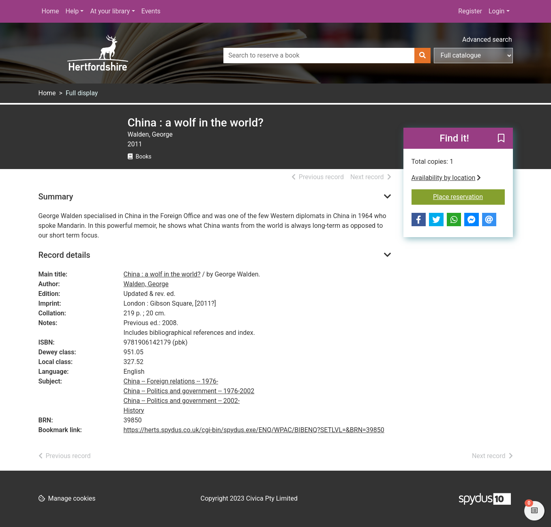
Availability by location (446, 178)
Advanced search (487, 39)
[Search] (422, 55)
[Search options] (473, 55)
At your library (110, 11)
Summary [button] (56, 196)
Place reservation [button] (469, 196)
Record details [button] (64, 255)
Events (151, 11)
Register (470, 11)
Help (72, 11)
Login (496, 11)
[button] (501, 138)
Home (50, 11)
